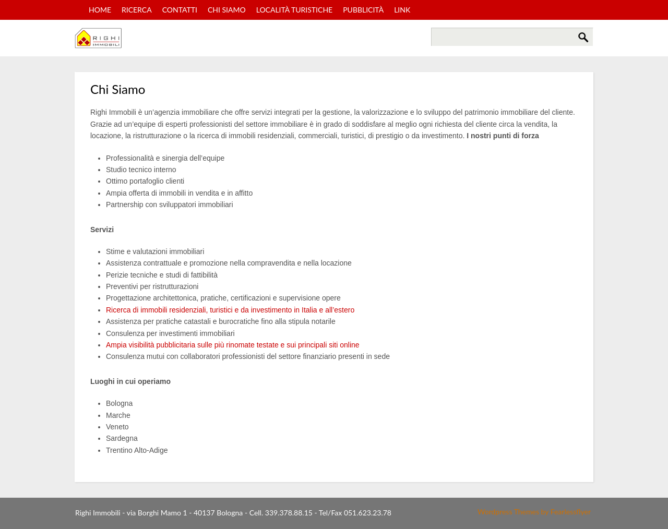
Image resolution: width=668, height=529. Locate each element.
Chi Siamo (227, 9)
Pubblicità (363, 9)
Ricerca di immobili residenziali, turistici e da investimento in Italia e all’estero (230, 310)
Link (402, 9)
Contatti (179, 9)
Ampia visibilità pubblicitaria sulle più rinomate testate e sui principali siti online (233, 345)
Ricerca (137, 9)
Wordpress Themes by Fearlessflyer (534, 511)
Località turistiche (294, 9)
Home (100, 9)
